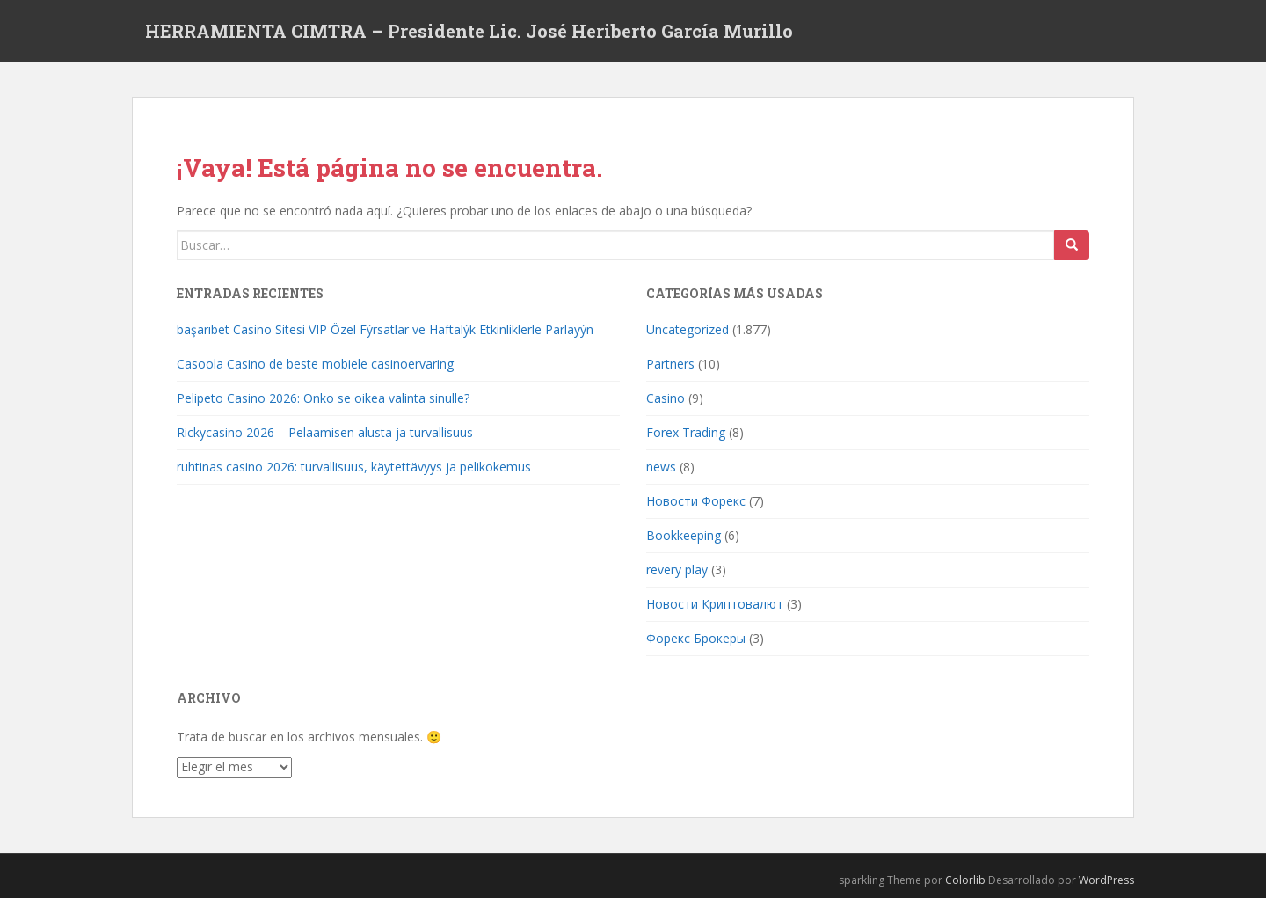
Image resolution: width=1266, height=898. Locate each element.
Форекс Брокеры (696, 638)
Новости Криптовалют (714, 603)
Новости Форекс (696, 501)
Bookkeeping (683, 535)
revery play (677, 569)
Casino (665, 398)
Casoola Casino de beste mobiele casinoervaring (315, 363)
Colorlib (965, 879)
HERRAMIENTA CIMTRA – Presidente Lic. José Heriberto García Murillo (469, 30)
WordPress (1106, 879)
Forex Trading (685, 432)
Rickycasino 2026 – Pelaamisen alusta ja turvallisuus (325, 432)
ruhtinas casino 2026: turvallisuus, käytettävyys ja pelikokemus (354, 466)
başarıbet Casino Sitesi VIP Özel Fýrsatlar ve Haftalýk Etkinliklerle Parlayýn (385, 329)
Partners (670, 363)
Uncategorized (687, 329)
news (661, 466)
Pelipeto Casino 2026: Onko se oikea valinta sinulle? (323, 398)
